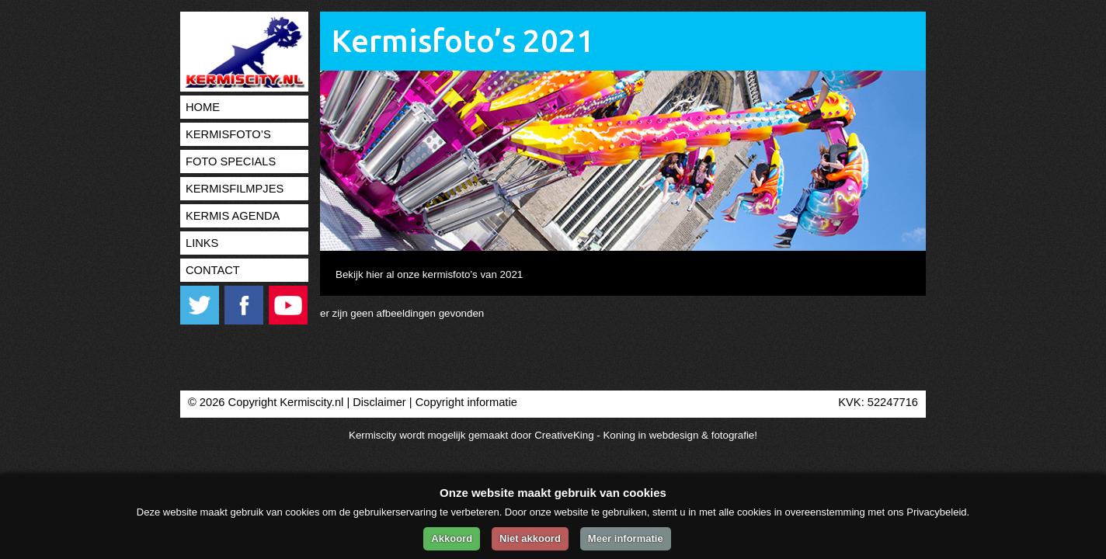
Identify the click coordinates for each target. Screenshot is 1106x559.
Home (203, 107)
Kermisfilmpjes (234, 188)
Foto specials (231, 161)
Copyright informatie (466, 402)
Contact (213, 270)
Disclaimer (379, 402)
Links (202, 243)
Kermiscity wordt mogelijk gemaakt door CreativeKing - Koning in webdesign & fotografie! (553, 435)
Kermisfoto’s (228, 134)
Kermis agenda (233, 216)
